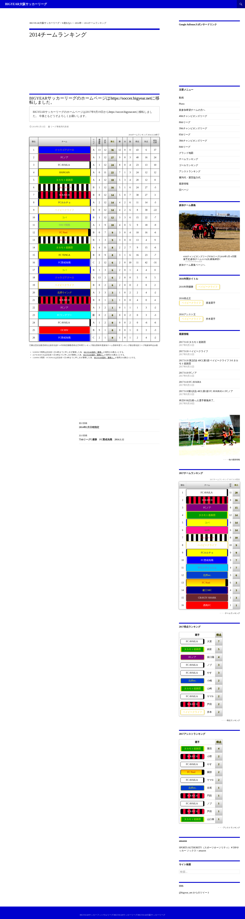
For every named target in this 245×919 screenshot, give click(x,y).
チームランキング (188, 159)
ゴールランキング (188, 165)
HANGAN (64, 172)
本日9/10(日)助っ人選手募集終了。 (197, 400)
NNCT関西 (64, 225)
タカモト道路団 (64, 180)
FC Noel (63, 232)
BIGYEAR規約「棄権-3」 (93, 355)
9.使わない (67, 23)
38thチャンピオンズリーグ (193, 140)
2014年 (78, 23)
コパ (64, 217)
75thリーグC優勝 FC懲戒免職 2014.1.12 (119, 437)
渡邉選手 (210, 303)
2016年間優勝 (186, 287)
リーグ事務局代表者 (59, 126)
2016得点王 (185, 298)
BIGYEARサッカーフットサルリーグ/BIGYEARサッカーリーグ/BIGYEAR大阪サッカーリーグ (122, 915)
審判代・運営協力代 (189, 177)
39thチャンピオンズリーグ (193, 128)
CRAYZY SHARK (207, 597)
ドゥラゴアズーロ (64, 150)
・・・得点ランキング (230, 720)
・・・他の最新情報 (231, 460)
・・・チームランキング (229, 613)
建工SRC (207, 590)
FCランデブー (64, 315)
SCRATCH (64, 195)
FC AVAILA (64, 165)
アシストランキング (189, 171)
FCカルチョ (64, 202)
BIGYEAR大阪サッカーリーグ (26, 4)
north (207, 530)
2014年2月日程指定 (119, 425)
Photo (182, 104)
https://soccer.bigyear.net (130, 98)
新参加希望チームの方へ (192, 110)
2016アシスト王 (187, 314)
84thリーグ (184, 147)
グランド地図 (186, 153)
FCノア (64, 157)
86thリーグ (184, 122)
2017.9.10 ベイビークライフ (193, 351)
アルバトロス (64, 187)
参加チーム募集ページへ (192, 265)
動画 (181, 97)
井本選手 (210, 319)
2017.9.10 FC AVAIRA (190, 382)
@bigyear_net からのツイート (194, 892)
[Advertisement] (94, 64)
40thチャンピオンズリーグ (193, 116)
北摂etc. (207, 575)
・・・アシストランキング (228, 828)
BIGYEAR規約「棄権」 (93, 352)
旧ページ (184, 190)
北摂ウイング (64, 292)
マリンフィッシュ (207, 567)
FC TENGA (64, 255)
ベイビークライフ (64, 210)
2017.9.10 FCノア (188, 373)
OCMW (64, 330)
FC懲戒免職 (64, 262)
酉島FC (207, 605)
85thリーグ (184, 134)
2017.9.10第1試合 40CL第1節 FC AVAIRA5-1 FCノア (206, 391)
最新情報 (184, 183)
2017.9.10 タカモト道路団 (192, 342)
